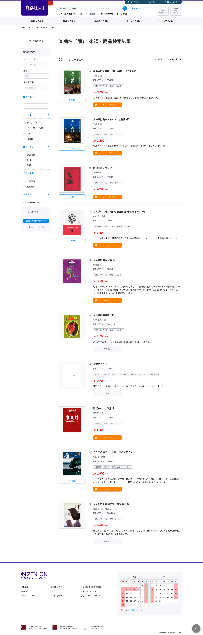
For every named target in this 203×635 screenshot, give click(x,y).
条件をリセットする (36, 227)
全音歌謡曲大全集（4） (105, 260)
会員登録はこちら (171, 2)
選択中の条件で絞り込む (36, 221)
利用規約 (24, 591)
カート (176, 13)
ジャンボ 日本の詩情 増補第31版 (111, 503)
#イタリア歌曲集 (105, 13)
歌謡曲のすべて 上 (102, 167)
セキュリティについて (90, 591)
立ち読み (72, 100)
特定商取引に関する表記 (91, 587)
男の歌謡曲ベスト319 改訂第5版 (111, 119)
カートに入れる (108, 104)
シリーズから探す (166, 21)
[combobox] (100, 8)
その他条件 (28, 173)
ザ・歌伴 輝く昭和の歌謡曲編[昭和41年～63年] (119, 211)
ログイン (152, 2)
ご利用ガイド (135, 2)
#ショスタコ (121, 13)
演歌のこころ (100, 364)
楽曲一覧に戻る (36, 40)
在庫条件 (27, 194)
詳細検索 (135, 8)
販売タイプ (28, 146)
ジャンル (27, 114)
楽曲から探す (69, 21)
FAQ (52, 591)
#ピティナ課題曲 (87, 13)
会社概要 (24, 587)
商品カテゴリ (29, 97)
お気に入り (163, 13)
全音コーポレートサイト (91, 595)
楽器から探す (37, 21)
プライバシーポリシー (30, 595)
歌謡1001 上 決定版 (103, 408)
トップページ (26, 27)
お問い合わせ (56, 595)
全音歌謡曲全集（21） (105, 315)
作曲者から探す (101, 21)
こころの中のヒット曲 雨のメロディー (114, 452)
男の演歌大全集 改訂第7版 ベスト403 (114, 71)
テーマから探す (133, 21)
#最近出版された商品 (67, 13)
